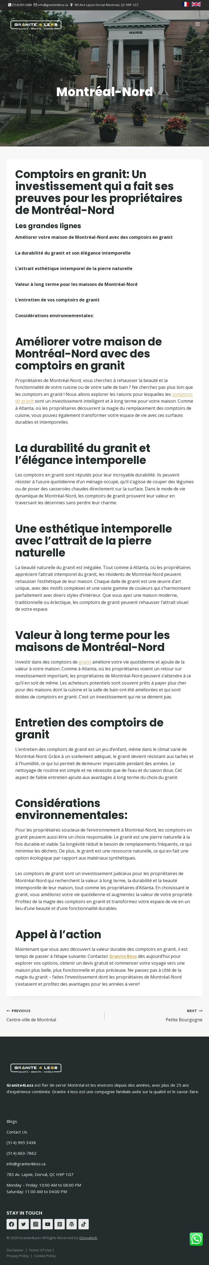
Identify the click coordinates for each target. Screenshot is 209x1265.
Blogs (12, 1121)
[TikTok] (83, 1224)
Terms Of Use (40, 1250)
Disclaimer (15, 1250)
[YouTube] (47, 1224)
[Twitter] (24, 1224)
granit (85, 662)
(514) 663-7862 (21, 1153)
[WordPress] (71, 1224)
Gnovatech (88, 1237)
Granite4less (123, 956)
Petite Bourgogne (155, 1015)
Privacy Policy (18, 1255)
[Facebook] (12, 1224)
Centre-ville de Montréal (53, 1015)
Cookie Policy (45, 1255)
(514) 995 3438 (21, 1142)
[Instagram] (35, 1224)
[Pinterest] (59, 1224)
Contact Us (17, 1132)
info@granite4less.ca (26, 1163)
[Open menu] (197, 24)
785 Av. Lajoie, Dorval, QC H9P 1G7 (40, 1174)
